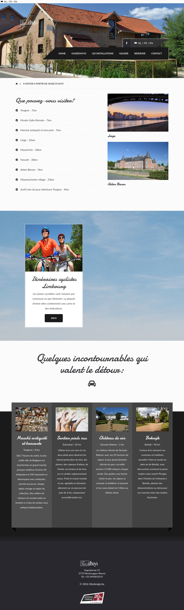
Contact (156, 53)
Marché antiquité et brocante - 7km (40, 130)
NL (5, 1)
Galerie (123, 53)
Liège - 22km (27, 140)
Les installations (103, 53)
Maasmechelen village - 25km (37, 179)
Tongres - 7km (28, 110)
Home (62, 53)
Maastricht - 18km (30, 149)
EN (15, 1)
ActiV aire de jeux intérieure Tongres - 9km (44, 189)
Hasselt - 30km (29, 159)
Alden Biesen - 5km (31, 169)
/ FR (9, 1)
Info (53, 318)
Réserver (139, 53)
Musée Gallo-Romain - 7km (36, 120)
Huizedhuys (78, 53)
